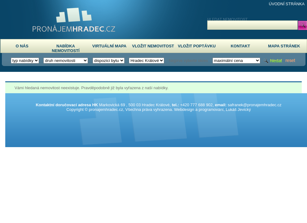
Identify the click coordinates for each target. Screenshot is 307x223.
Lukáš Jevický (238, 109)
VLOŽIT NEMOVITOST (153, 46)
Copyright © (77, 109)
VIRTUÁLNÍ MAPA (109, 46)
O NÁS (21, 46)
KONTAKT (240, 46)
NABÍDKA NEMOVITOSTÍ (65, 48)
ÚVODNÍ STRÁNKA (287, 4)
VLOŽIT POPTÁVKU (197, 46)
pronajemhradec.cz (106, 109)
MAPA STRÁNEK (284, 46)
